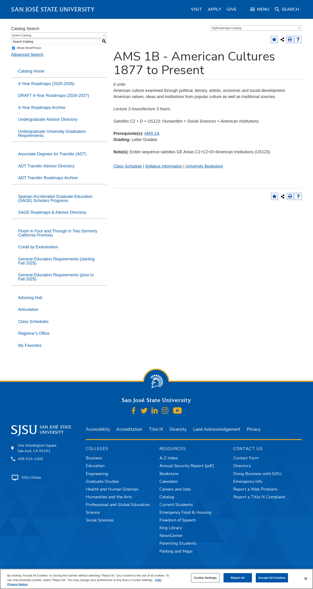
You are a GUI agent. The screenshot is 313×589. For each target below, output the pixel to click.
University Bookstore (204, 166)
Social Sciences (100, 520)
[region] (196, 9)
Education (95, 465)
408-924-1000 (30, 458)
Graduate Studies (102, 481)
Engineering (97, 473)
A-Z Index (168, 458)
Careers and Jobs (175, 489)
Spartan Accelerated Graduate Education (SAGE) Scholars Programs (55, 198)
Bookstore (169, 473)
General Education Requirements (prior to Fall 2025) (56, 277)
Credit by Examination (38, 247)
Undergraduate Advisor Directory (47, 119)
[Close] (306, 579)
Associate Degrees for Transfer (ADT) (52, 154)
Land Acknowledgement (216, 429)
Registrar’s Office (34, 333)
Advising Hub (30, 297)
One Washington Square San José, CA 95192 (37, 448)
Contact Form (246, 458)
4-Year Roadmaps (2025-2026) (46, 83)
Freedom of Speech (177, 520)
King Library (170, 528)
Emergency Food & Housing (185, 512)
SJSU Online (31, 477)
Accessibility (98, 429)
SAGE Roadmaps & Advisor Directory (52, 212)
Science (93, 512)
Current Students (176, 504)
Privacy (254, 429)
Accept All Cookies (272, 577)
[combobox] (256, 28)
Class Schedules (33, 321)
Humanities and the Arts (109, 497)
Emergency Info (247, 481)
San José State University (53, 9)
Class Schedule (127, 166)
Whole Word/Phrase (29, 48)
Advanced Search (27, 54)
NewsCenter (171, 535)
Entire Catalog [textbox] (21, 35)
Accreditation (129, 429)
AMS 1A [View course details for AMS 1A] (151, 133)
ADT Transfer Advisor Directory (46, 166)
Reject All (237, 577)
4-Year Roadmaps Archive (41, 107)
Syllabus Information (163, 166)
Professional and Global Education (118, 504)
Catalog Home (31, 71)
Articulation (28, 309)
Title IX (156, 429)
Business (94, 458)
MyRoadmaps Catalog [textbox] (226, 28)
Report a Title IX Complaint (259, 497)
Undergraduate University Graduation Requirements (52, 133)
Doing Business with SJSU (257, 473)
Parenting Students (177, 543)
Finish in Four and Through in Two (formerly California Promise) (57, 233)
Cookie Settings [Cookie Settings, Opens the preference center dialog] (205, 577)
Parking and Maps (176, 551)
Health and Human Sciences (112, 489)
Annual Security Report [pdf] (186, 465)
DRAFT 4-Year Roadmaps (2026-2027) (53, 95)
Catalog (166, 497)
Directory (242, 465)
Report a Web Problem (255, 489)
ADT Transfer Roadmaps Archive (48, 178)
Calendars (168, 481)
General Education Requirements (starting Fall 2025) (56, 261)
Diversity (177, 429)
